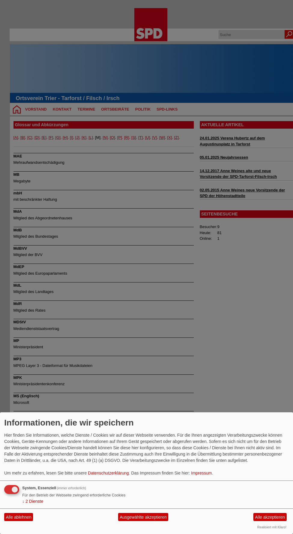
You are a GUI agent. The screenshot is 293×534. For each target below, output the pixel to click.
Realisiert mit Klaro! (271, 527)
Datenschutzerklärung (108, 473)
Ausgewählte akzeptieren (143, 517)
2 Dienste (32, 501)
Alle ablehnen (19, 517)
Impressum (201, 473)
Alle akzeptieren (270, 517)
